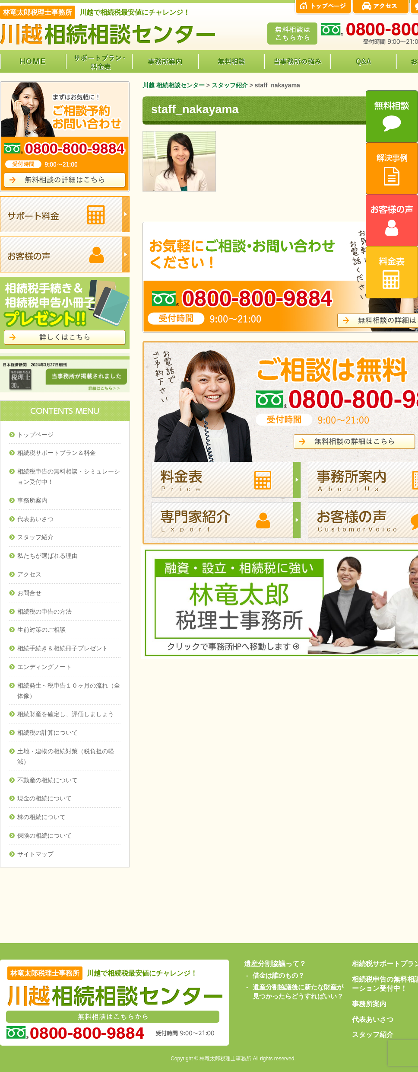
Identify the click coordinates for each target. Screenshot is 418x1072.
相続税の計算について (47, 732)
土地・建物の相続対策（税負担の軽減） (65, 756)
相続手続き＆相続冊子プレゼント (62, 648)
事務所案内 (32, 500)
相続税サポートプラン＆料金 (56, 452)
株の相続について (41, 816)
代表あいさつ (35, 518)
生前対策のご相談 (41, 629)
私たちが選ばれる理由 (47, 555)
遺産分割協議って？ (275, 963)
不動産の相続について (47, 780)
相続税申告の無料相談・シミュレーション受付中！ (68, 476)
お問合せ (29, 592)
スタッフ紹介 (35, 537)
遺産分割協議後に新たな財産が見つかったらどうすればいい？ (298, 991)
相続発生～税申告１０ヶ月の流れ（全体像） (68, 690)
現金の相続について (44, 798)
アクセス (29, 574)
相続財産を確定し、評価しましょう (65, 713)
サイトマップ (35, 854)
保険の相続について (44, 835)
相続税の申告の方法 (44, 611)
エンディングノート (44, 666)
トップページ (35, 434)
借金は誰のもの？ (278, 975)
